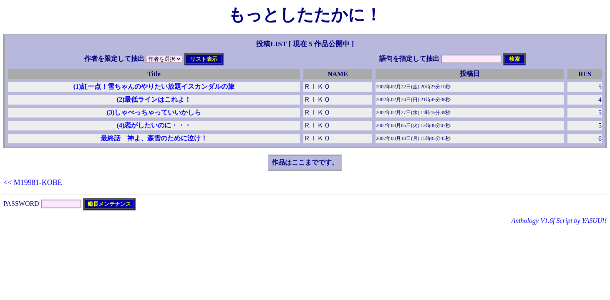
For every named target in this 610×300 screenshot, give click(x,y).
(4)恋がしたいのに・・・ (154, 125)
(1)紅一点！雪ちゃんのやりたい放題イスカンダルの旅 (154, 86)
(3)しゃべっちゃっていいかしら (154, 112)
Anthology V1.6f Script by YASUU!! (559, 220)
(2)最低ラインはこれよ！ (154, 99)
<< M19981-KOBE (32, 182)
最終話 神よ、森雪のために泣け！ (154, 138)
